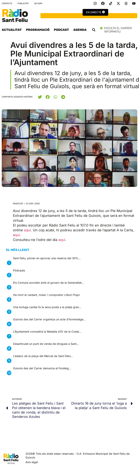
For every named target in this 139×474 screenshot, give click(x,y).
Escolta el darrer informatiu (118, 29)
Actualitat (12, 30)
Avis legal (31, 462)
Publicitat (23, 3)
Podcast (61, 30)
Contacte (7, 3)
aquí (27, 230)
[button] (93, 29)
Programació (38, 30)
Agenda (80, 30)
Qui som (38, 3)
